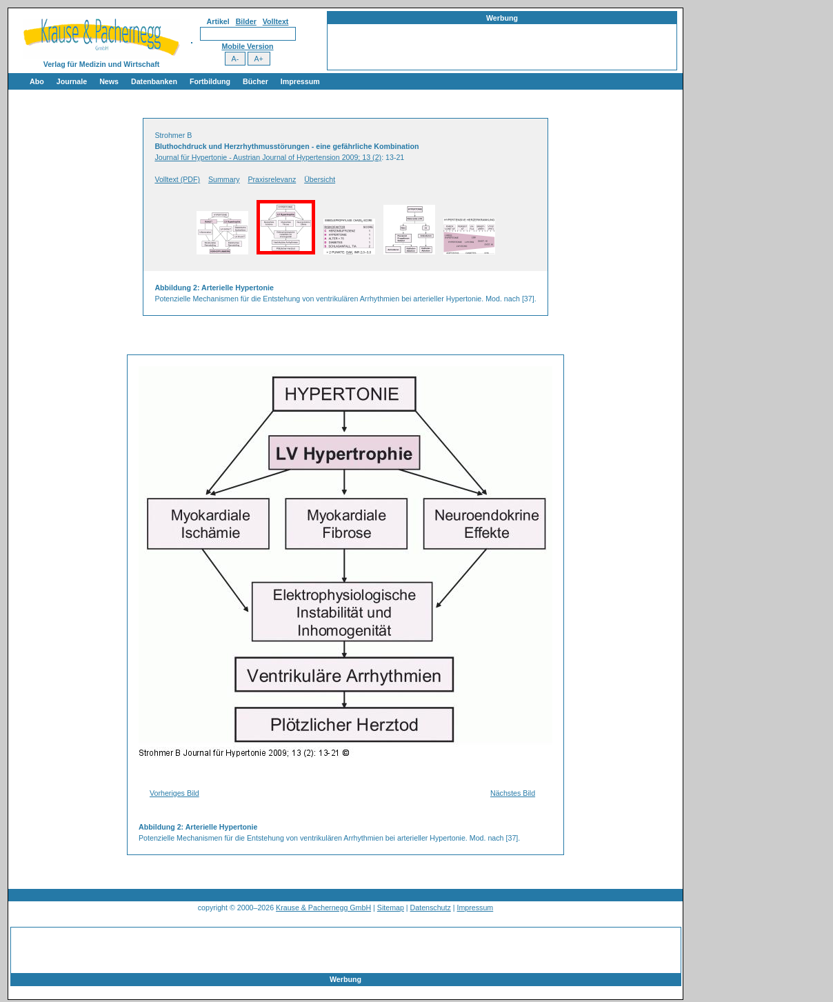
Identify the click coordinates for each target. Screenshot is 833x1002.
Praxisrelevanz (272, 179)
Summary (224, 179)
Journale (72, 81)
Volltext (276, 21)
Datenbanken (154, 81)
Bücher (255, 81)
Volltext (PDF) (177, 179)
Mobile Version (247, 46)
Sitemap (390, 907)
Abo (37, 81)
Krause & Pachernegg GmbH (323, 907)
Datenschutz (430, 907)
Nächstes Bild (512, 793)
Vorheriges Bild (174, 793)
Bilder (246, 21)
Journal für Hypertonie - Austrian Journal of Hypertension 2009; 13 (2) (267, 157)
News (109, 81)
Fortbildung (210, 81)
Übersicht (319, 179)
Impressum (300, 81)
